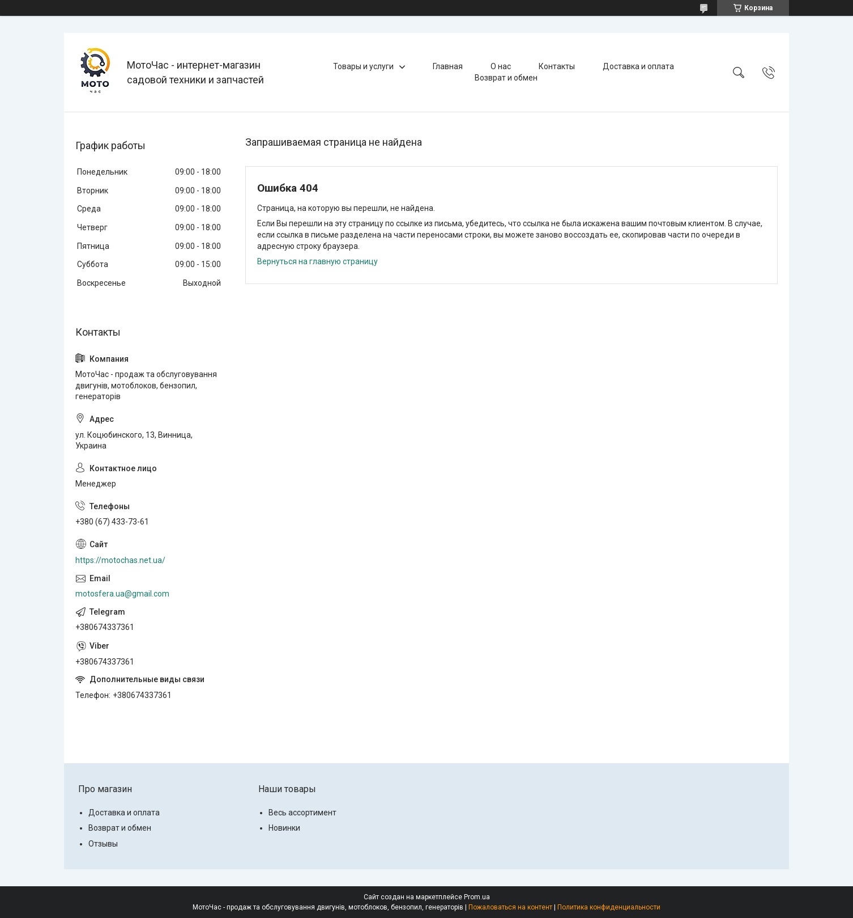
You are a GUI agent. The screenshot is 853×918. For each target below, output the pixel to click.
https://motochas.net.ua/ (120, 560)
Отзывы (103, 843)
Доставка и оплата (638, 66)
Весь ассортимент (302, 812)
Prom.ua (477, 897)
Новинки (284, 827)
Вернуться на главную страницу (317, 261)
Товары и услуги (363, 66)
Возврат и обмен (506, 77)
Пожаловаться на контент (510, 907)
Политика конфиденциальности (608, 907)
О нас (501, 66)
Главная (448, 66)
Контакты (557, 66)
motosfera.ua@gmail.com (122, 593)
